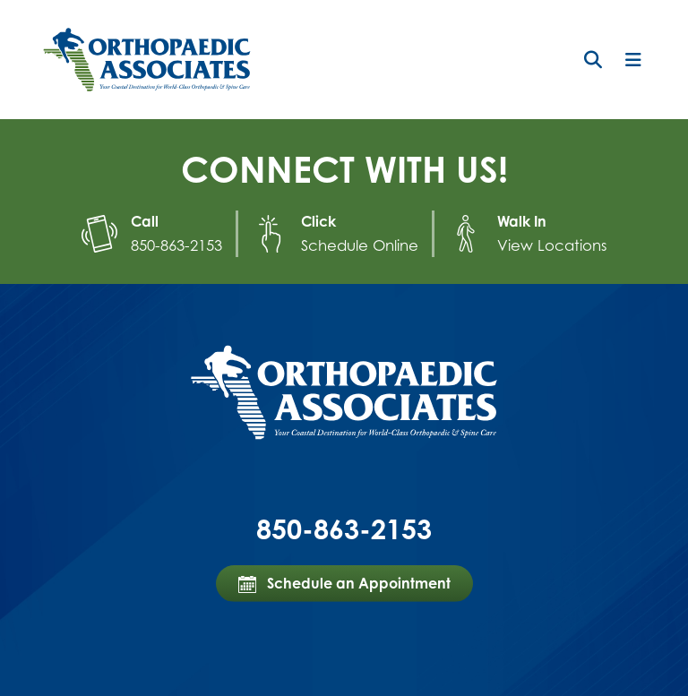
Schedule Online (362, 244)
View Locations (548, 244)
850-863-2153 (183, 244)
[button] (593, 60)
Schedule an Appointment (344, 581)
